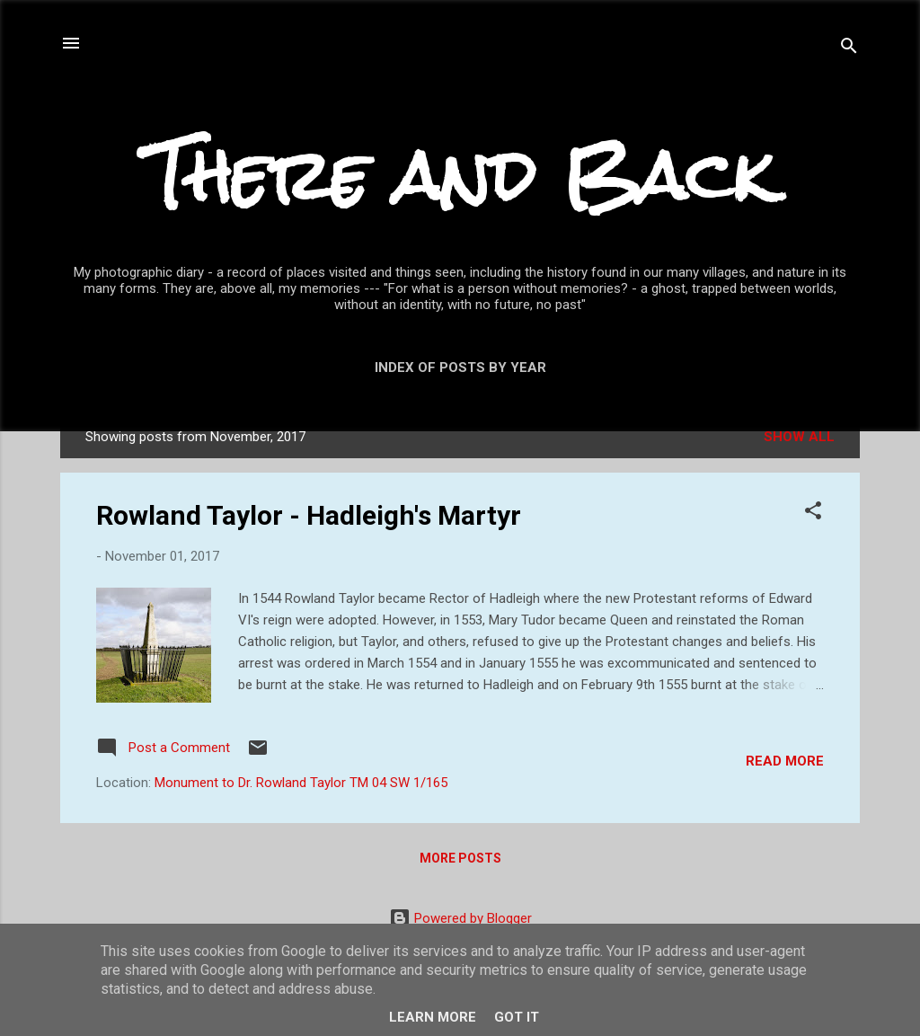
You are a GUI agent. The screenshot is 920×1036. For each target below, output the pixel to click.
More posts (460, 858)
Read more (785, 761)
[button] (813, 513)
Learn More (432, 1017)
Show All (799, 437)
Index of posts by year (460, 367)
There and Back (460, 176)
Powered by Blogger (460, 918)
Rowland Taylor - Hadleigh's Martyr (308, 515)
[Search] (849, 49)
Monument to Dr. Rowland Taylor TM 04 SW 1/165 (301, 783)
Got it (516, 1017)
